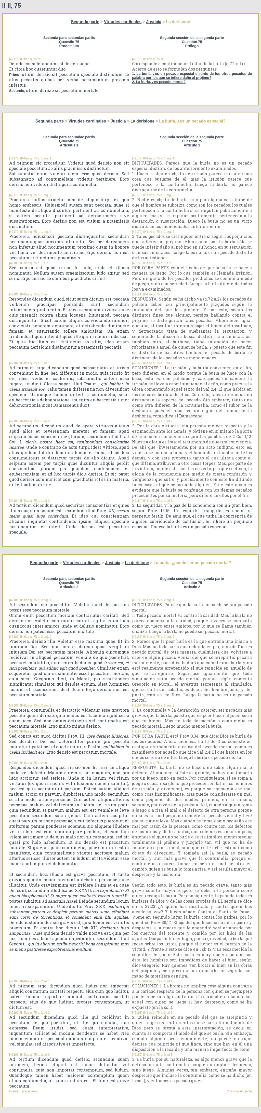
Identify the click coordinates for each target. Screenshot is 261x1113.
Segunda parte (85, 22)
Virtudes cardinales (122, 22)
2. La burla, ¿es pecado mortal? (159, 82)
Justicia (153, 22)
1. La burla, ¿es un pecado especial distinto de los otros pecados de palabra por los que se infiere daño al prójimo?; (192, 76)
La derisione (142, 121)
